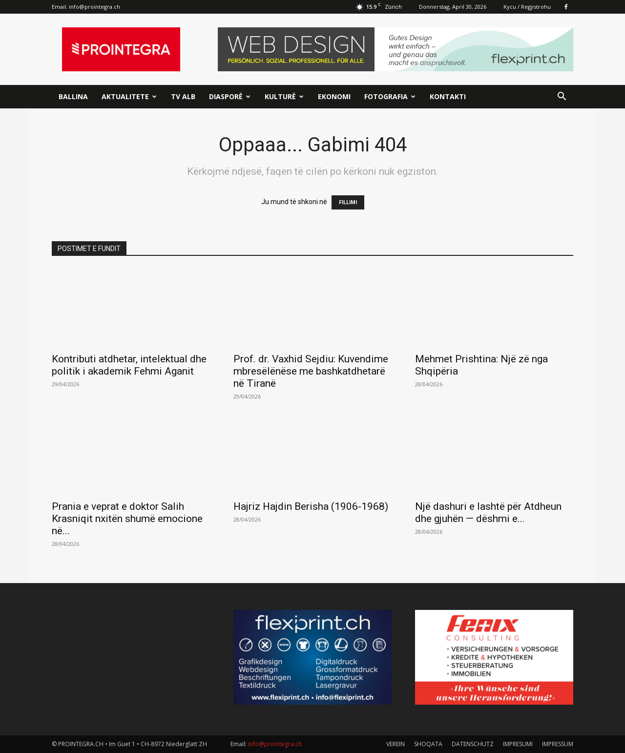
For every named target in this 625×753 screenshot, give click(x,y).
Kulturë (284, 96)
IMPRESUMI (518, 744)
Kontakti (448, 96)
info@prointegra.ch (94, 6)
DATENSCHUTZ (473, 744)
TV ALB (183, 96)
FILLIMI (348, 202)
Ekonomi (334, 96)
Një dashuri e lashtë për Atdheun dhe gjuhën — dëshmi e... (488, 512)
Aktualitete (129, 96)
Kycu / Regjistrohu (527, 6)
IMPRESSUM (557, 744)
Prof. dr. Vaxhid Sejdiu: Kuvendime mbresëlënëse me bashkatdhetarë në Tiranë (310, 371)
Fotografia (390, 96)
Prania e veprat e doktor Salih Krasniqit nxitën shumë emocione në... (127, 519)
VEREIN (395, 744)
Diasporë (229, 96)
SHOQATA (428, 744)
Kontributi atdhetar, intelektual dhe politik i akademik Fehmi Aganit (129, 365)
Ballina (73, 96)
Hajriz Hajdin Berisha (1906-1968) (310, 506)
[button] (561, 97)
